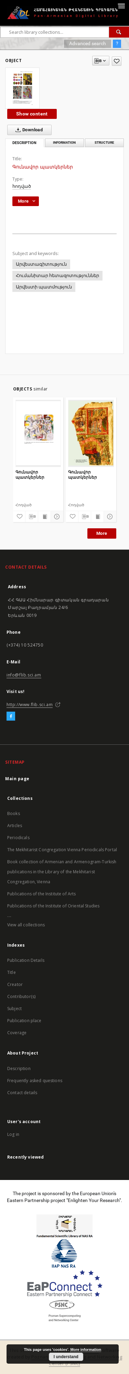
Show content (32, 113)
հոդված (21, 186)
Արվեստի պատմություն (44, 287)
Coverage (16, 1033)
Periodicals (18, 838)
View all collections (26, 925)
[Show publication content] (44, 516)
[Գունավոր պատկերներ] (38, 433)
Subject (14, 1008)
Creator (15, 984)
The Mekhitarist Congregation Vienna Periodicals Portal (62, 850)
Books (13, 813)
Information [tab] (64, 142)
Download (28, 129)
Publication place (24, 1021)
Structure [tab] (104, 142)
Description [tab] (24, 143)
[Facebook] (11, 716)
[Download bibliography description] (31, 516)
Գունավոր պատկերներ (29, 474)
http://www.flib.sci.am (30, 705)
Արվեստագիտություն (41, 264)
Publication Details (25, 960)
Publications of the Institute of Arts (41, 894)
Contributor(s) (21, 996)
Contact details (22, 1093)
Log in (13, 1134)
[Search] (119, 32)
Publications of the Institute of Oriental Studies (53, 906)
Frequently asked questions (34, 1080)
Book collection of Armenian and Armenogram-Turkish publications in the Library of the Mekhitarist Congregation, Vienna (62, 872)
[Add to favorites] (116, 61)
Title (11, 972)
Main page (17, 779)
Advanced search (87, 43)
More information (85, 1349)
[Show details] (56, 516)
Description (19, 1068)
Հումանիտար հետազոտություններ (57, 275)
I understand (66, 1356)
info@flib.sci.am (24, 675)
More (101, 533)
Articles (14, 825)
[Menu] (121, 5)
